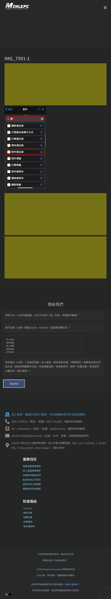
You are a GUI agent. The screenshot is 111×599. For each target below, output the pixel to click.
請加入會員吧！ (72, 584)
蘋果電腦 (40, 342)
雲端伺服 (40, 349)
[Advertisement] (56, 84)
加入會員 (40, 339)
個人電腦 (40, 346)
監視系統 (40, 352)
